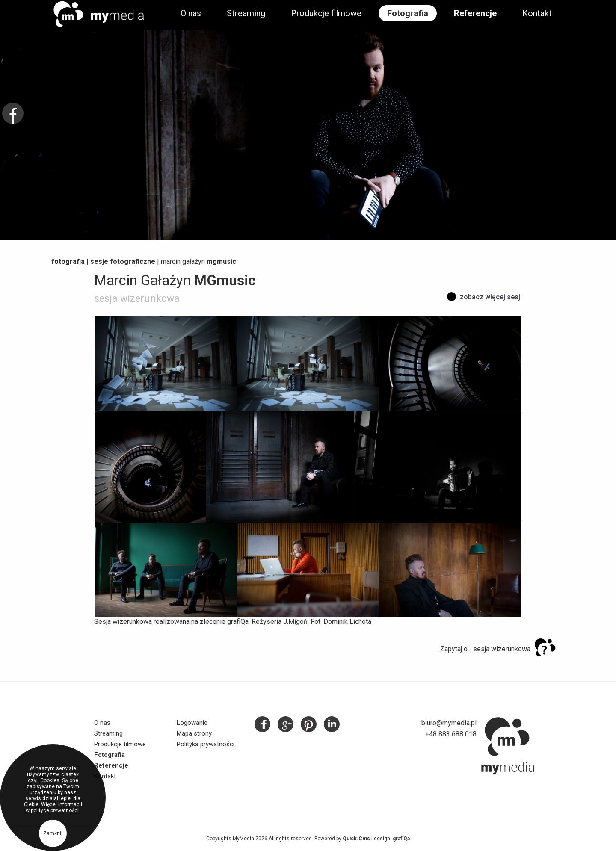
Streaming (246, 13)
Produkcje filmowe (326, 13)
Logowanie (192, 723)
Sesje (122, 261)
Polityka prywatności (205, 744)
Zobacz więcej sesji (491, 297)
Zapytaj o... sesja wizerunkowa (485, 649)
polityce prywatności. (55, 813)
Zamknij (52, 836)
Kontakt (537, 13)
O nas (191, 13)
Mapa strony (194, 733)
